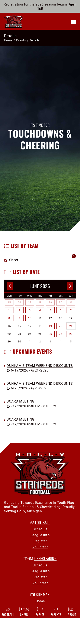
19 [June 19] (50, 326)
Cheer (24, 612)
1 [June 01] (9, 310)
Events (40, 612)
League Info (40, 535)
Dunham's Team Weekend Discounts (40, 365)
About (72, 612)
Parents (56, 612)
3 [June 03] (30, 310)
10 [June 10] (29, 318)
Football (42, 522)
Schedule (40, 529)
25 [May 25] (9, 302)
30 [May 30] (60, 302)
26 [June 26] (50, 334)
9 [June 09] (19, 318)
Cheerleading (45, 558)
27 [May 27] (29, 302)
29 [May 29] (50, 302)
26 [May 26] (19, 302)
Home (8, 40)
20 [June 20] (60, 326)
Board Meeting (21, 401)
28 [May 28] (40, 302)
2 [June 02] (19, 310)
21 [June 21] (71, 326)
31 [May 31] (71, 302)
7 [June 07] (71, 310)
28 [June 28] (71, 334)
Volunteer (40, 547)
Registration (13, 4)
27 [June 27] (60, 334)
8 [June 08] (9, 318)
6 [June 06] (60, 310)
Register (40, 541)
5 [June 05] (50, 310)
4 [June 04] (40, 310)
